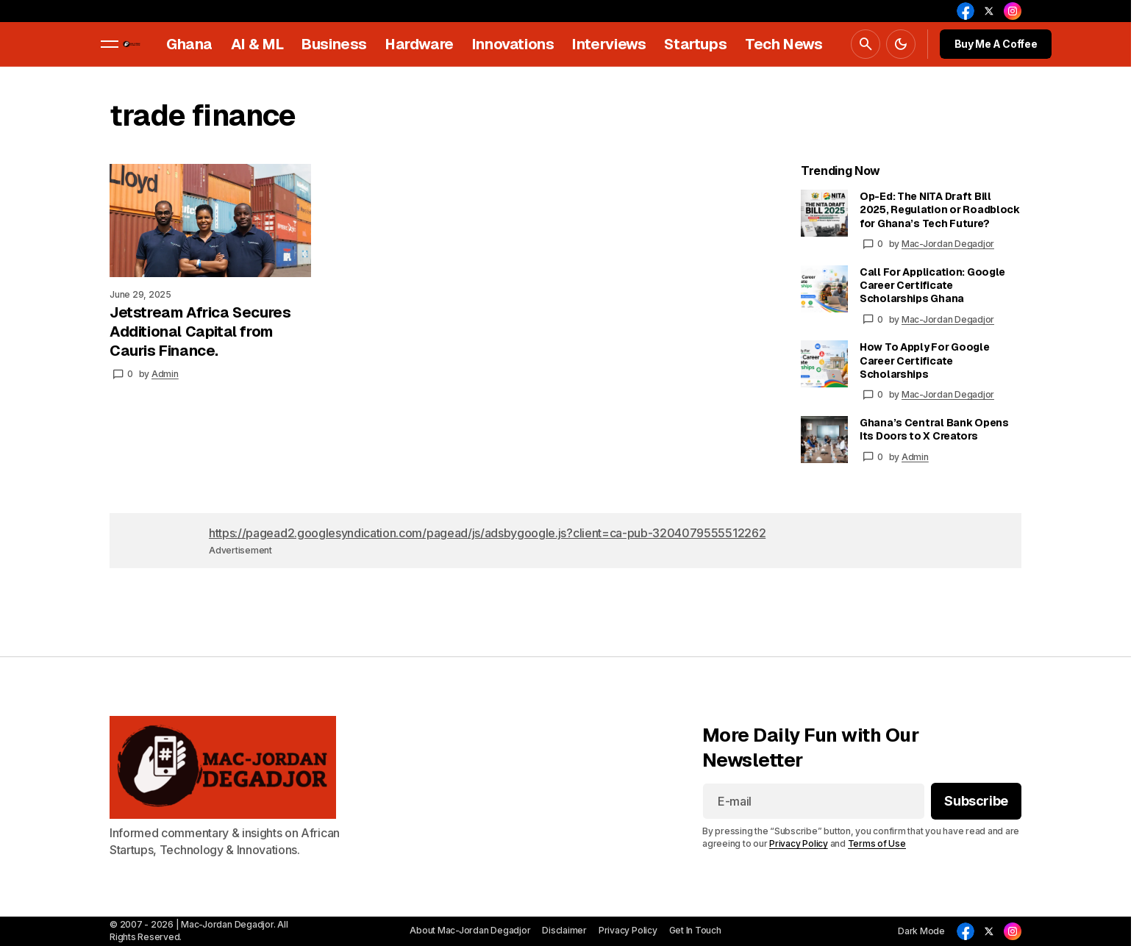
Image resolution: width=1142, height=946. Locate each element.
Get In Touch (695, 930)
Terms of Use (877, 844)
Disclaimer (564, 930)
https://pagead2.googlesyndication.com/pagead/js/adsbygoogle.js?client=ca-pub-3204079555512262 (487, 533)
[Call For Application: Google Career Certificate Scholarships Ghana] (824, 288)
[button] (109, 44)
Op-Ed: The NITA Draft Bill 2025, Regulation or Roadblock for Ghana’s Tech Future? (940, 209)
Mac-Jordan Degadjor (948, 243)
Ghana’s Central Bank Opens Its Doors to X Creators (934, 429)
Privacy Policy (798, 844)
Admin (915, 456)
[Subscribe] (976, 802)
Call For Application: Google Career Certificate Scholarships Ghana (932, 285)
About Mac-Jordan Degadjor (470, 930)
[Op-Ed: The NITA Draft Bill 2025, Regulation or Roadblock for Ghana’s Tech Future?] (824, 213)
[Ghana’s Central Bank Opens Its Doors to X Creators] (824, 439)
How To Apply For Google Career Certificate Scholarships (925, 360)
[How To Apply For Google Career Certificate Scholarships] (824, 363)
